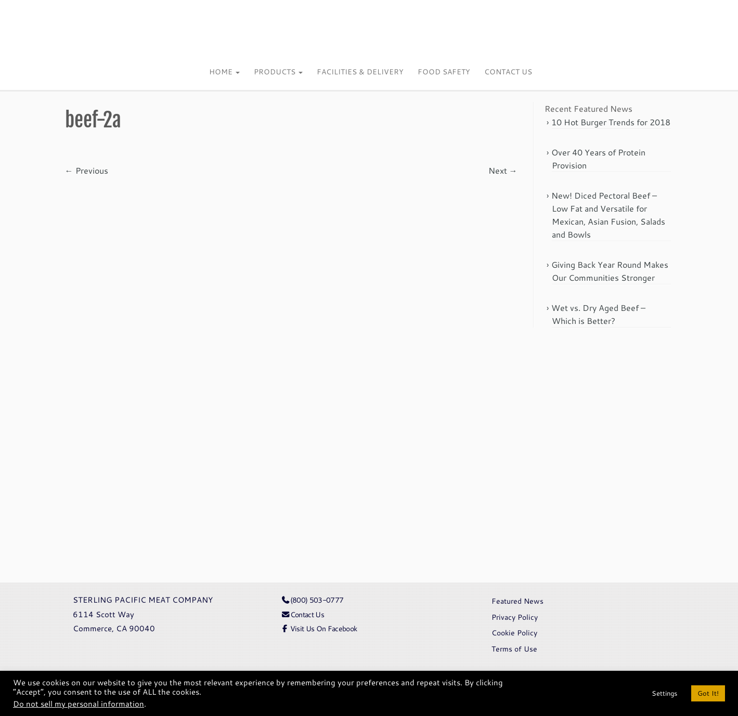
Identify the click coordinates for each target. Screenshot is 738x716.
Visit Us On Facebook (319, 628)
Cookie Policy (514, 632)
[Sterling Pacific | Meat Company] (369, 29)
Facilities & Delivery (360, 72)
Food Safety (444, 72)
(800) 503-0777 (312, 599)
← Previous (86, 170)
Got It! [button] (708, 693)
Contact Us (508, 72)
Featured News (517, 600)
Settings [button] (664, 693)
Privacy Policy (514, 616)
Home (224, 72)
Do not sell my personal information (78, 703)
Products (278, 72)
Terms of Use (514, 648)
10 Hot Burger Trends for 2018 (610, 122)
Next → (502, 170)
